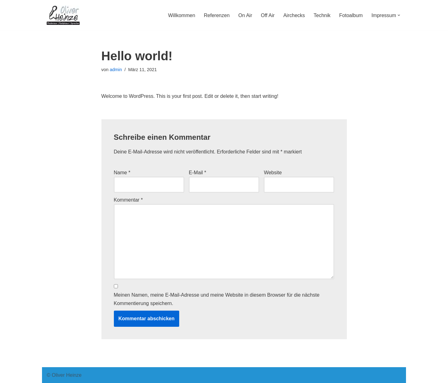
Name (122, 172)
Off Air (268, 15)
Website (273, 172)
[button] (399, 15)
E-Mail (197, 172)
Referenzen (217, 15)
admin (116, 69)
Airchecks (294, 15)
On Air (245, 15)
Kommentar (128, 200)
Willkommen (181, 15)
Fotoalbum (351, 15)
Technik (322, 15)
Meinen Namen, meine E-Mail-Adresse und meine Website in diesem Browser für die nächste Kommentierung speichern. (217, 299)
